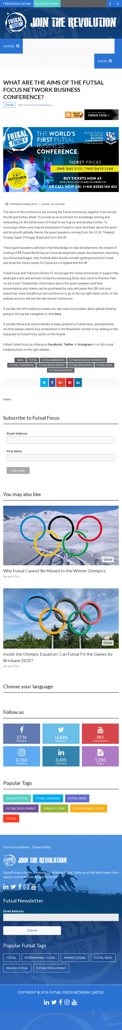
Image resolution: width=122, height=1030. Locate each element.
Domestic (97, 46)
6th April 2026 (11, 666)
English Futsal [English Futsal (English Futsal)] (17, 798)
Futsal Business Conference (87, 360)
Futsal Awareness (53, 360)
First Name (14, 451)
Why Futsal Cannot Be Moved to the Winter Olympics (54, 570)
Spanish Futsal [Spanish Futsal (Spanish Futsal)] (54, 808)
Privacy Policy (42, 847)
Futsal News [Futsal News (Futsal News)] (77, 798)
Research (77, 61)
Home (8, 46)
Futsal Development (51, 365)
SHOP (102, 61)
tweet (7, 399)
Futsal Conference (21, 365)
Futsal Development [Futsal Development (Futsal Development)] (21, 808)
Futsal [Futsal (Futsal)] (11, 818)
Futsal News (104, 365)
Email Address (17, 433)
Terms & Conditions (16, 847)
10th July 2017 (26, 105)
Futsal (33, 360)
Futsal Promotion (60, 370)
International (17, 61)
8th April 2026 (11, 576)
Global (50, 61)
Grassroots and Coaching (51, 46)
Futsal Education (80, 365)
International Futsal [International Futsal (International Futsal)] (88, 808)
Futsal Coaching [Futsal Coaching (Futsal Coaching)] (48, 798)
